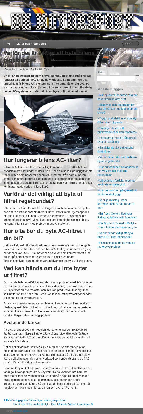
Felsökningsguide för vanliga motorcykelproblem (35, 400)
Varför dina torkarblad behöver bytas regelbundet (117, 159)
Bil (40, 69)
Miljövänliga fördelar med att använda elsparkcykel (116, 182)
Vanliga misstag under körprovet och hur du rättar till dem (116, 204)
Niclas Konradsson (18, 69)
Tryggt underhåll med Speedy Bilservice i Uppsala (117, 120)
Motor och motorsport (31, 43)
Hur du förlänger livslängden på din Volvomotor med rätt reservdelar (118, 170)
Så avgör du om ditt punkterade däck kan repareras (117, 130)
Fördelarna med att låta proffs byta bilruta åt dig (117, 139)
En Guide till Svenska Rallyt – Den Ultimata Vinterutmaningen (53, 404)
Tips (46, 69)
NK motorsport (20, 411)
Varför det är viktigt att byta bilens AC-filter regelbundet (115, 235)
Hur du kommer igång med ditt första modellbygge (117, 192)
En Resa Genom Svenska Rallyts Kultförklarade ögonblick (117, 215)
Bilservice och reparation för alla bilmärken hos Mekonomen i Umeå (118, 108)
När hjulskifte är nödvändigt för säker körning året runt (118, 97)
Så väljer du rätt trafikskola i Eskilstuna (116, 149)
